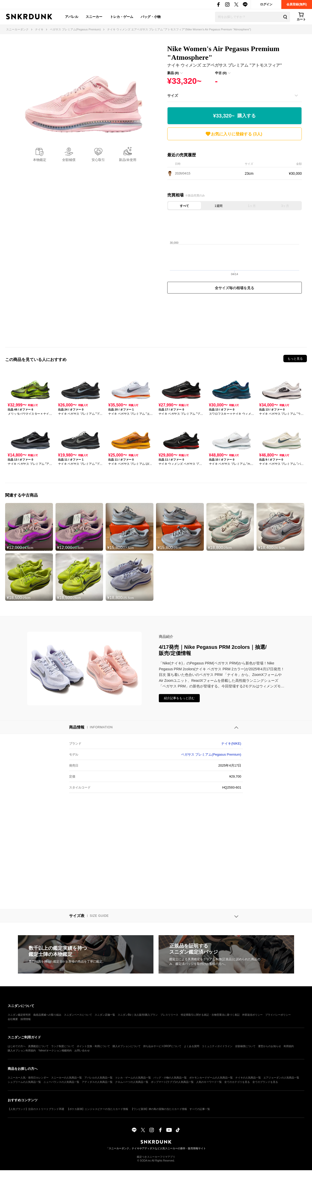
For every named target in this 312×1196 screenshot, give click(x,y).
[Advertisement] (234, 319)
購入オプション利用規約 (22, 1050)
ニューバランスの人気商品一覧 (61, 1082)
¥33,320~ (234, 115)
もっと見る (295, 358)
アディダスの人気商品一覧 (97, 1082)
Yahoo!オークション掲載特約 (55, 1050)
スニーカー (94, 17)
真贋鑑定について (38, 1046)
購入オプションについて (127, 1046)
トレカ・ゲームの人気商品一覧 (133, 1077)
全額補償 (68, 160)
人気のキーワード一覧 (209, 1082)
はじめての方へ (17, 1046)
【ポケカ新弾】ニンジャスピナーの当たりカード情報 (97, 1109)
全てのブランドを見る (265, 1082)
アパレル (71, 17)
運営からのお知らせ (269, 1046)
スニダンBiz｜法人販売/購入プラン (138, 1014)
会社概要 (13, 1019)
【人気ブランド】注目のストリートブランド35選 (36, 1109)
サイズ (172, 95)
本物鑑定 (39, 160)
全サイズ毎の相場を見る (234, 288)
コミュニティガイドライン (217, 1046)
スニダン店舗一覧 (105, 1014)
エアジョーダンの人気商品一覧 (281, 1077)
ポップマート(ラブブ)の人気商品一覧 (172, 1082)
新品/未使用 (128, 160)
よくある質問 (191, 1046)
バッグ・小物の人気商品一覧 (170, 1077)
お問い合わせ (82, 1050)
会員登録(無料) (296, 4)
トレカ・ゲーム (121, 17)
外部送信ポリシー (252, 1014)
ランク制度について (62, 1046)
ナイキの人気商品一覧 (248, 1077)
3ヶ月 (285, 206)
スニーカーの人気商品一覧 (66, 1077)
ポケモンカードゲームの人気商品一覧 (211, 1077)
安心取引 (98, 160)
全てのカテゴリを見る (237, 1082)
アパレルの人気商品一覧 (98, 1077)
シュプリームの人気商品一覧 (24, 1082)
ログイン (266, 4)
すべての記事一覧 (200, 1109)
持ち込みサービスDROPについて (162, 1046)
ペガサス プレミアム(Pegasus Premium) (211, 754)
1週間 (218, 206)
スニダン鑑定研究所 (19, 1014)
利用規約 (289, 1046)
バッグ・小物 (151, 17)
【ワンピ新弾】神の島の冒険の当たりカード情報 (159, 1109)
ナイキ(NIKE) (231, 743)
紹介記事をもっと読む (179, 698)
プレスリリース (169, 1014)
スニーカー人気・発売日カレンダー (28, 1077)
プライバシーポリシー (278, 1014)
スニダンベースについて (78, 1014)
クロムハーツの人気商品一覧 (131, 1082)
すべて (184, 206)
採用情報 (25, 1019)
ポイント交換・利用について (93, 1046)
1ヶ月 (252, 206)
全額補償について (245, 1046)
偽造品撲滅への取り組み (47, 1014)
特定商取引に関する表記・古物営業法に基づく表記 (210, 1014)
